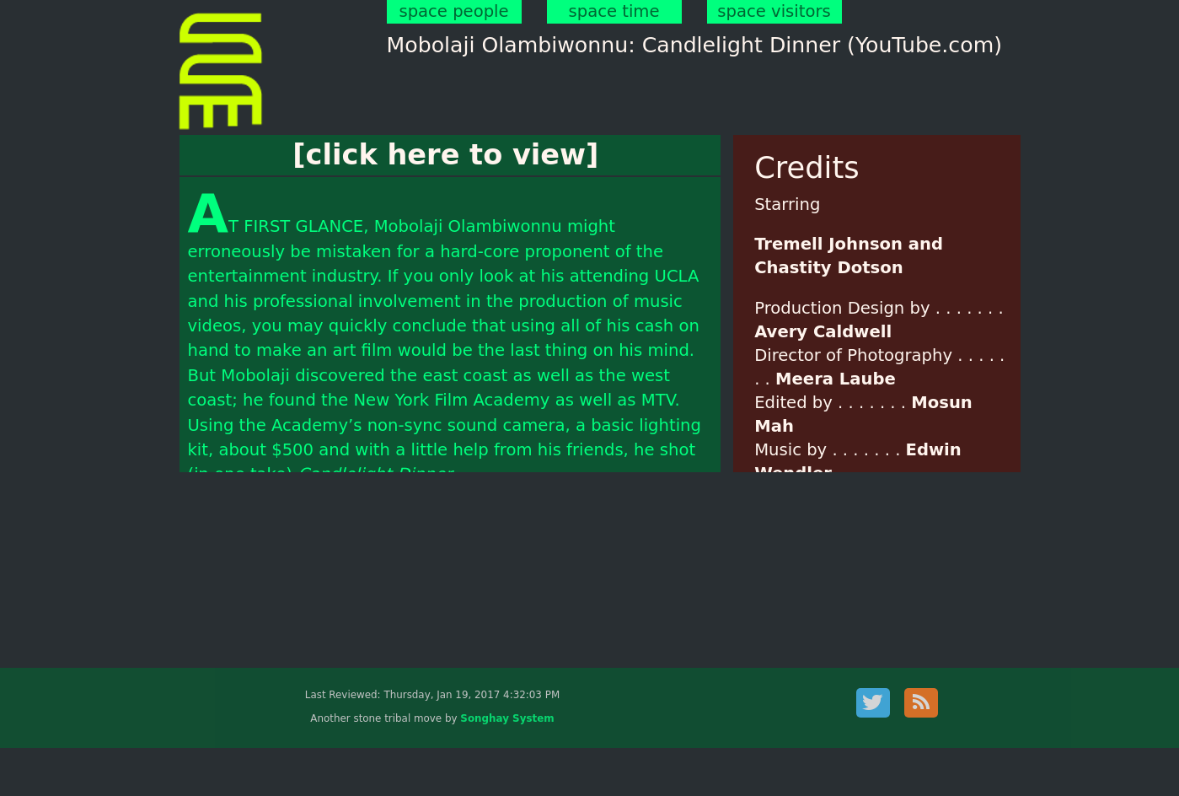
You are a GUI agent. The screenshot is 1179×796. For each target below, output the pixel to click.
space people (453, 11)
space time (614, 11)
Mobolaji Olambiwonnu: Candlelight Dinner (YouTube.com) (695, 45)
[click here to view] (445, 154)
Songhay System (507, 718)
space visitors (773, 11)
